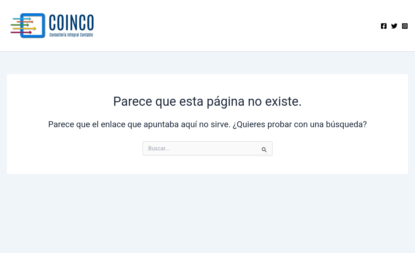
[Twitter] (394, 26)
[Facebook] (384, 26)
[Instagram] (405, 26)
